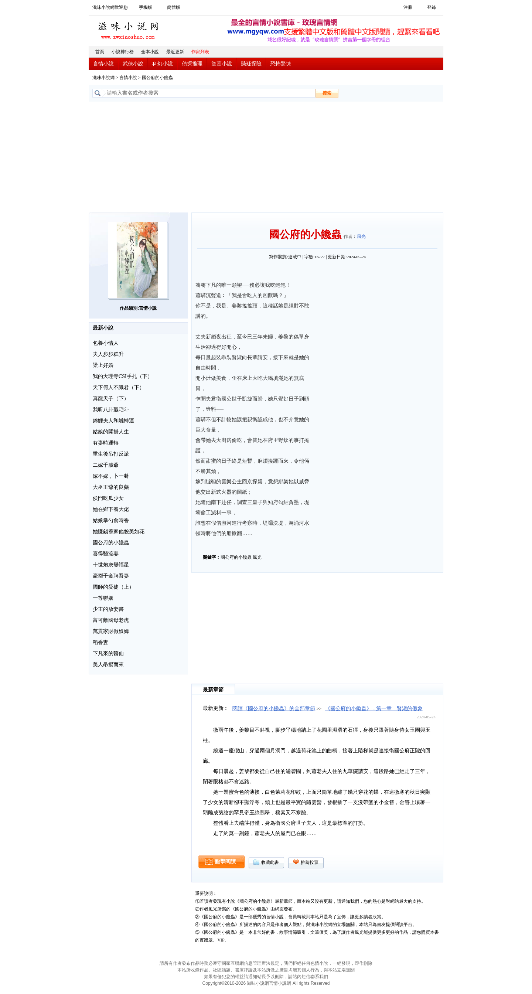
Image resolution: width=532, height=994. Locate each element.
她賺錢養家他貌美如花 (118, 531)
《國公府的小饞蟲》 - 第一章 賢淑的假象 (374, 708)
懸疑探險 (251, 64)
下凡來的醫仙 (108, 653)
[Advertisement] (266, 157)
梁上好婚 (103, 365)
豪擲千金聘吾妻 (111, 576)
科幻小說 (162, 64)
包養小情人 (106, 343)
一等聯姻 (103, 598)
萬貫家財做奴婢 (111, 631)
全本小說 (150, 51)
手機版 (145, 7)
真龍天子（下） (111, 398)
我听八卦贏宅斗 (111, 409)
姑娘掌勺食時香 (111, 520)
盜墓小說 (221, 64)
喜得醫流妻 (106, 553)
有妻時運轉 (106, 443)
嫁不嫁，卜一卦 (111, 476)
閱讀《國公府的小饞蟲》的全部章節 (273, 708)
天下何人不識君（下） (118, 387)
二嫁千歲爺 (106, 465)
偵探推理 (192, 64)
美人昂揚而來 (108, 664)
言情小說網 (280, 983)
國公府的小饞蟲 (111, 542)
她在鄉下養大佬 (111, 509)
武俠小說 (133, 64)
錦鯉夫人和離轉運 (113, 420)
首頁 (99, 51)
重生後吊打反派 (111, 454)
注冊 (407, 7)
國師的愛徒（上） (113, 587)
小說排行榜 (123, 51)
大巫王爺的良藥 (111, 487)
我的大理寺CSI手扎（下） (123, 376)
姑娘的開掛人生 (111, 432)
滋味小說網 (129, 28)
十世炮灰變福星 (111, 565)
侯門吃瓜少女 (108, 498)
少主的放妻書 (108, 609)
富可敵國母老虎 (111, 620)
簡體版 (173, 7)
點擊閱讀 (225, 861)
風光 (361, 236)
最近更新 (175, 51)
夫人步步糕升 (108, 354)
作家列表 (200, 51)
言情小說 (103, 64)
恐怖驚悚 (280, 64)
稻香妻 (100, 642)
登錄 (431, 7)
